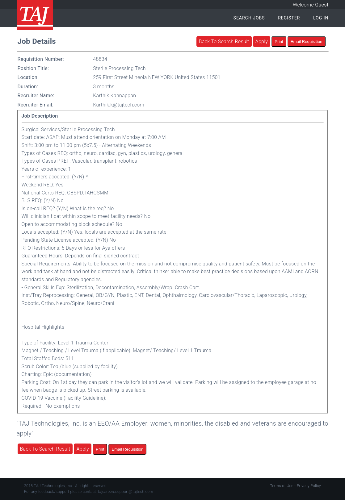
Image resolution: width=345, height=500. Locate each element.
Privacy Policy (309, 486)
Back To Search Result (224, 41)
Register (289, 17)
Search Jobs (249, 17)
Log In (321, 17)
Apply (261, 41)
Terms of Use (281, 486)
